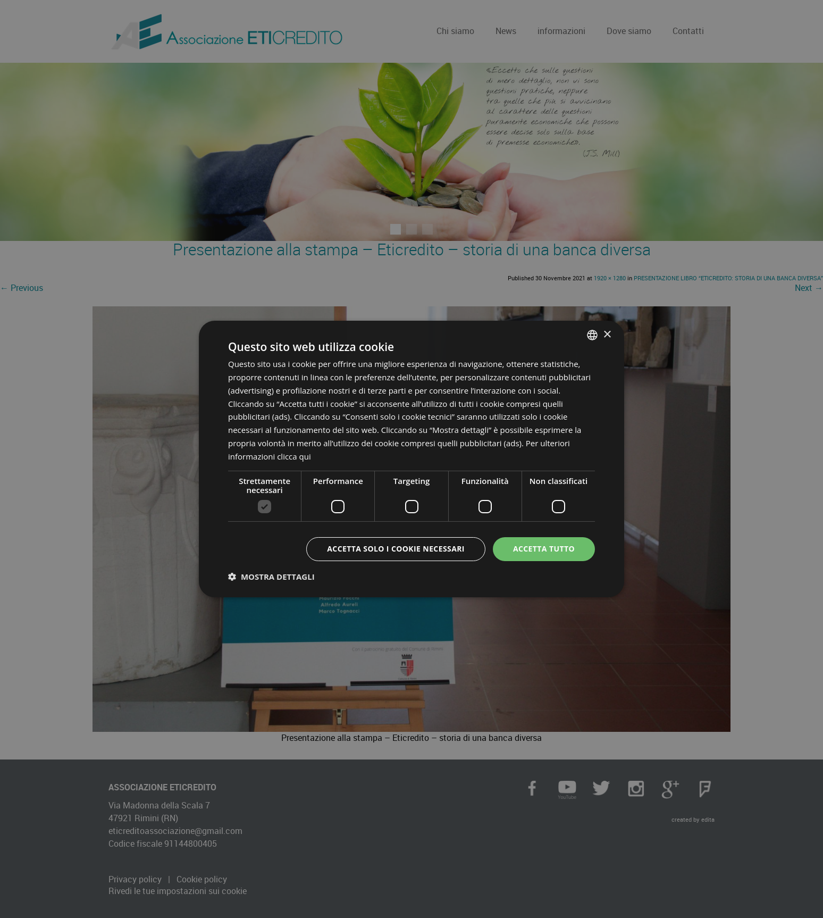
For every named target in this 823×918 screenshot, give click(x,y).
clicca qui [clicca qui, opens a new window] (294, 456)
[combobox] (592, 335)
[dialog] (411, 459)
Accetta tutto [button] (544, 549)
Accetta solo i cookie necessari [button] (396, 549)
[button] (271, 576)
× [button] (607, 334)
